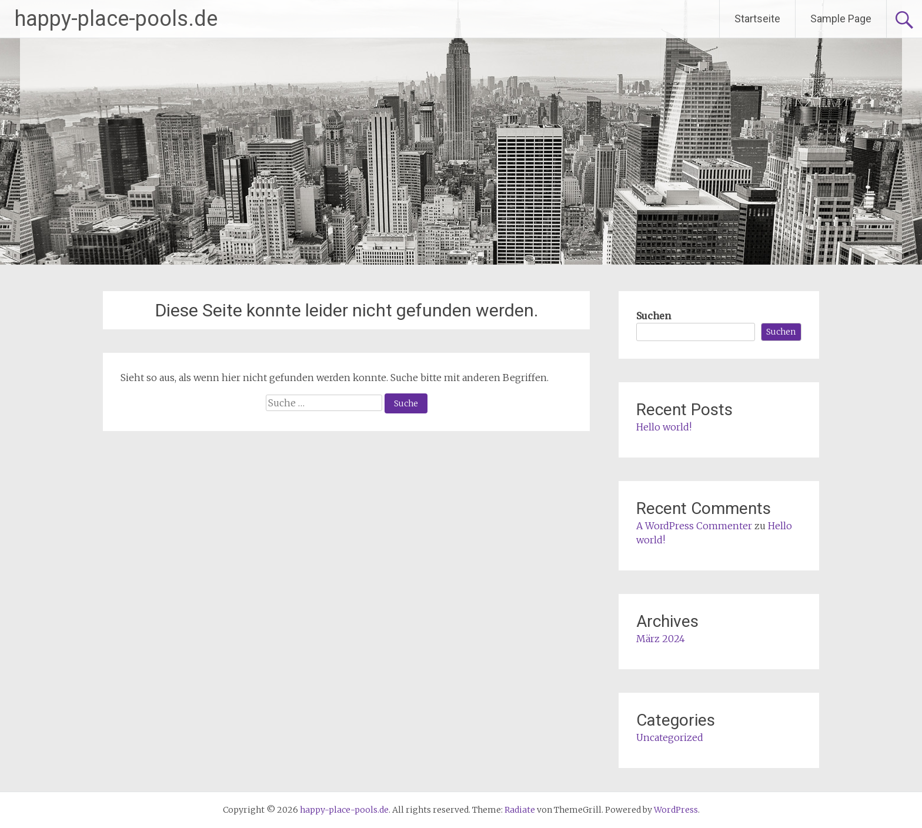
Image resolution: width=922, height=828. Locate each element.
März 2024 (660, 639)
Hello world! (664, 427)
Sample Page (840, 18)
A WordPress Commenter (694, 526)
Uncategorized (669, 737)
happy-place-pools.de (116, 18)
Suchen (653, 316)
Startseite (757, 18)
